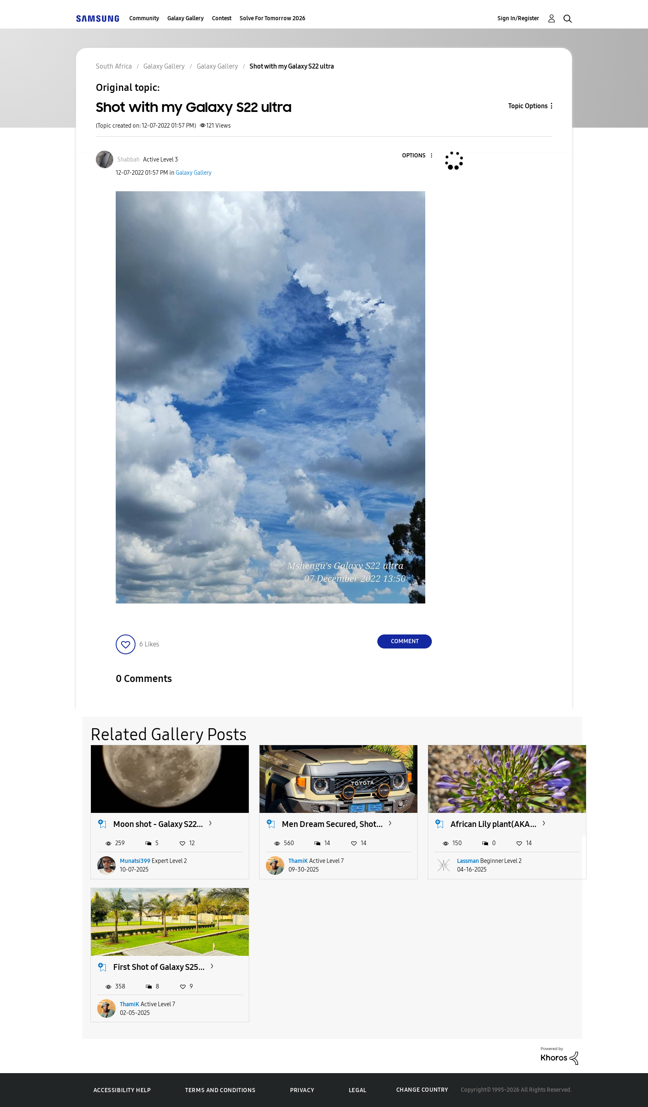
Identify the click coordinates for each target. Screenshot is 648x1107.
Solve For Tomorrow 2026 (272, 18)
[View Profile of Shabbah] (128, 159)
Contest (221, 18)
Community (144, 18)
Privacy (302, 1090)
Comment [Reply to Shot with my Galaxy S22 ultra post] (405, 641)
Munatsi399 (135, 861)
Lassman (468, 861)
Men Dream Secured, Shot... (332, 824)
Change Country (422, 1089)
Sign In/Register (518, 18)
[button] (417, 156)
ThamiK (298, 861)
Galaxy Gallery (185, 18)
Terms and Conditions (220, 1090)
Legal (358, 1090)
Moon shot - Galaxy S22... (158, 824)
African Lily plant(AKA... (493, 824)
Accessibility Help (122, 1090)
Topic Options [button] (528, 106)
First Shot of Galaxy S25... (159, 967)
